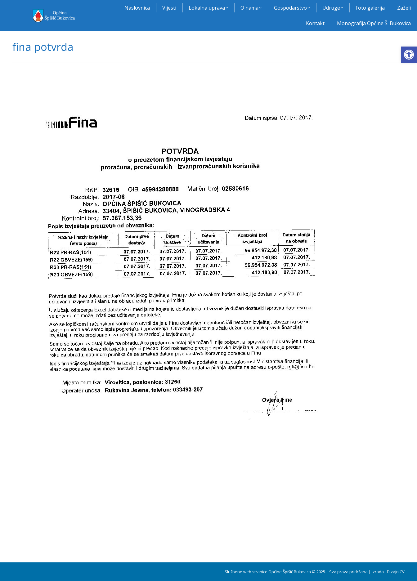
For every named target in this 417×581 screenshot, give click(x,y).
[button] (409, 55)
